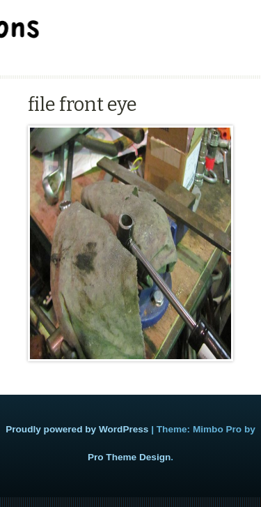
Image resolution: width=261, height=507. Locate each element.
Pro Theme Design (129, 457)
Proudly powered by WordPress (77, 429)
